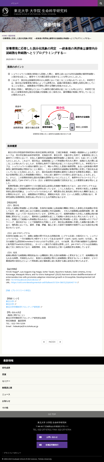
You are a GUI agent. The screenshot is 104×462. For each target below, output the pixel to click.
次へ (60, 342)
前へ (44, 342)
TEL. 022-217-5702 (42, 429)
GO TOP (52, 414)
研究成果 (6, 367)
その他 (5, 407)
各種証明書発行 (52, 445)
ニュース (6, 394)
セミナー (6, 381)
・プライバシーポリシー (11, 453)
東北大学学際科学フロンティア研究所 (23, 306)
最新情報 (11, 35)
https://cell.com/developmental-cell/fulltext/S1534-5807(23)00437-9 (43, 282)
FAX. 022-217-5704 (62, 429)
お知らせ (6, 401)
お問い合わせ (52, 437)
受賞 (4, 374)
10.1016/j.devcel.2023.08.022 (24, 279)
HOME (4, 35)
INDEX (52, 342)
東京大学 (10, 301)
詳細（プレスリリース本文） (19, 290)
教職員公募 (7, 387)
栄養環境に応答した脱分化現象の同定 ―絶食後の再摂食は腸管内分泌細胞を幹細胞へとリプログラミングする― (47, 38)
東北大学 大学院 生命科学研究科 (52, 422)
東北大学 (10, 304)
